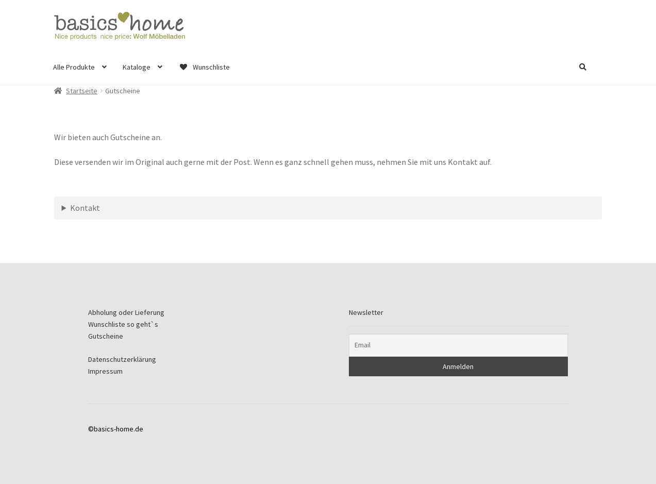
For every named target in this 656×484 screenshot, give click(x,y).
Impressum (105, 371)
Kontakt (85, 208)
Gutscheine (105, 336)
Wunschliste (204, 67)
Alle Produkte (74, 67)
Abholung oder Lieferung (126, 312)
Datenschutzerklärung (122, 359)
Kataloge (136, 67)
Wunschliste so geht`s (123, 324)
